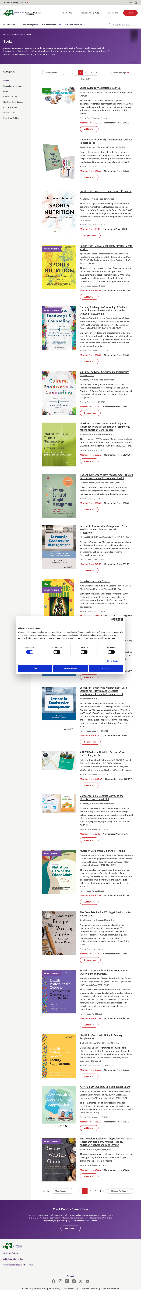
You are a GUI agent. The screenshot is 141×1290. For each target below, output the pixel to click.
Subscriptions (112, 13)
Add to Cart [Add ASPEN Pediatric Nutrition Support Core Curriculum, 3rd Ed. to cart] (89, 785)
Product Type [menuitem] (9, 24)
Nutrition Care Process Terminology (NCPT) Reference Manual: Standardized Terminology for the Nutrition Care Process (105, 426)
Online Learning (10, 107)
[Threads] (73, 1281)
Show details (112, 661)
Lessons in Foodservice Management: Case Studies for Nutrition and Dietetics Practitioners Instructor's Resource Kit (103, 690)
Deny (35, 669)
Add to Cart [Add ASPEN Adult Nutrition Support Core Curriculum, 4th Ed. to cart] (89, 677)
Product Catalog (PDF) (89, 13)
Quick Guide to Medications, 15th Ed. (100, 87)
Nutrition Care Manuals (13, 102)
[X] (80, 1281)
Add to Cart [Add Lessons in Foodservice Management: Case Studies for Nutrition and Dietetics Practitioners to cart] (89, 570)
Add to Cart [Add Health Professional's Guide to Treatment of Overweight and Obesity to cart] (89, 1025)
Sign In (130, 13)
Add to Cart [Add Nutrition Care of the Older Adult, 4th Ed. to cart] (89, 902)
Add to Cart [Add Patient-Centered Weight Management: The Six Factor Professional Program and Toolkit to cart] (89, 509)
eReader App (66, 13)
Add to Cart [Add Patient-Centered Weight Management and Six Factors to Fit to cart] (89, 177)
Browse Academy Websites (15, 2)
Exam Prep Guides (11, 118)
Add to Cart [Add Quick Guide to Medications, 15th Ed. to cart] (89, 129)
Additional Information (13, 1259)
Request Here (90, 235)
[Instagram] (60, 1281)
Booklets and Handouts (13, 86)
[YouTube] (87, 1281)
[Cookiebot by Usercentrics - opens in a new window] (112, 619)
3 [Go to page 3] (91, 73)
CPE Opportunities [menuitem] (50, 24)
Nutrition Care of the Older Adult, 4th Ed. (103, 850)
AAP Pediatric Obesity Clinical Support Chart (105, 1086)
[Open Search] (110, 25)
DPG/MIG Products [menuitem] (73, 24)
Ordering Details (10, 1253)
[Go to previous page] (75, 72)
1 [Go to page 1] (80, 73)
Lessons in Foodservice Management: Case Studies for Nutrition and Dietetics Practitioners (103, 529)
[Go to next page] (96, 72)
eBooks (6, 91)
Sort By (46, 1191)
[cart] (132, 2)
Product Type (17, 34)
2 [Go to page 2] (85, 73)
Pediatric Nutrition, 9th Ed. (95, 581)
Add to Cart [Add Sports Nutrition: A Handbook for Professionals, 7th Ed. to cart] (89, 297)
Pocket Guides (9, 112)
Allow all (105, 669)
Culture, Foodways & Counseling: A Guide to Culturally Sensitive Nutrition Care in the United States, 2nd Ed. (104, 310)
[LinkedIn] (67, 1281)
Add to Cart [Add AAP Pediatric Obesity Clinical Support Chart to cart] (89, 1128)
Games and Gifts (10, 96)
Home (5, 34)
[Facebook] (53, 1281)
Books (30, 34)
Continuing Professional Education (18, 1265)
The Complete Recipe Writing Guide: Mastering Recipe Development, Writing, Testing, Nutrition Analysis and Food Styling (106, 1141)
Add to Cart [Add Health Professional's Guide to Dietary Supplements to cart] (89, 1076)
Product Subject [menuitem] (29, 24)
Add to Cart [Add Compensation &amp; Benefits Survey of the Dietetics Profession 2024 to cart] (89, 840)
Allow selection (70, 669)
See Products (70, 1228)
